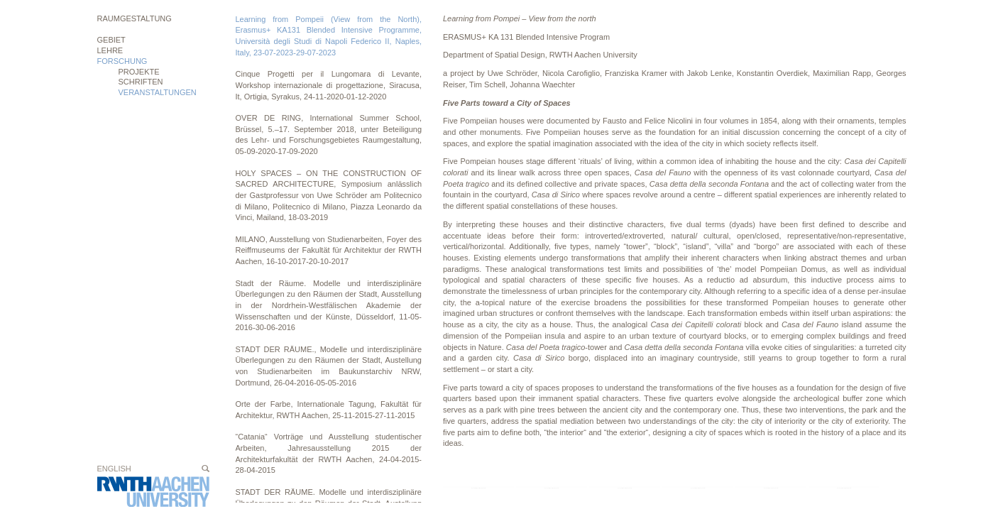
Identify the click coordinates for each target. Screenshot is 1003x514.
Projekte (139, 71)
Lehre (110, 50)
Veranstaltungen (158, 92)
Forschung (122, 61)
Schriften (141, 81)
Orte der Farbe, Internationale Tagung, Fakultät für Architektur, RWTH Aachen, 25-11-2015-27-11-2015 (329, 410)
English (114, 468)
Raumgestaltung (134, 18)
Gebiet (111, 39)
